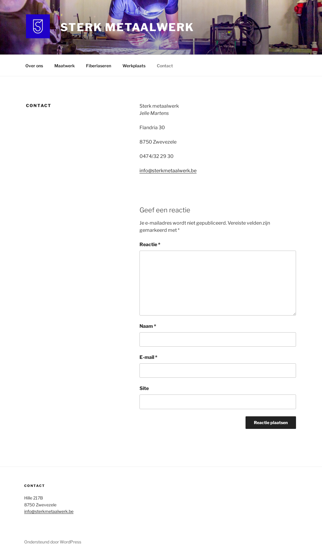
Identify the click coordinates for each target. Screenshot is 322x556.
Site (144, 388)
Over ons (34, 65)
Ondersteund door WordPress (52, 541)
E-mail (148, 357)
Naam (147, 326)
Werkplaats (133, 65)
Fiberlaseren (98, 65)
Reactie (149, 244)
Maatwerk (64, 65)
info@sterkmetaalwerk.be (168, 170)
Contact (165, 65)
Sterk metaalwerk (127, 27)
